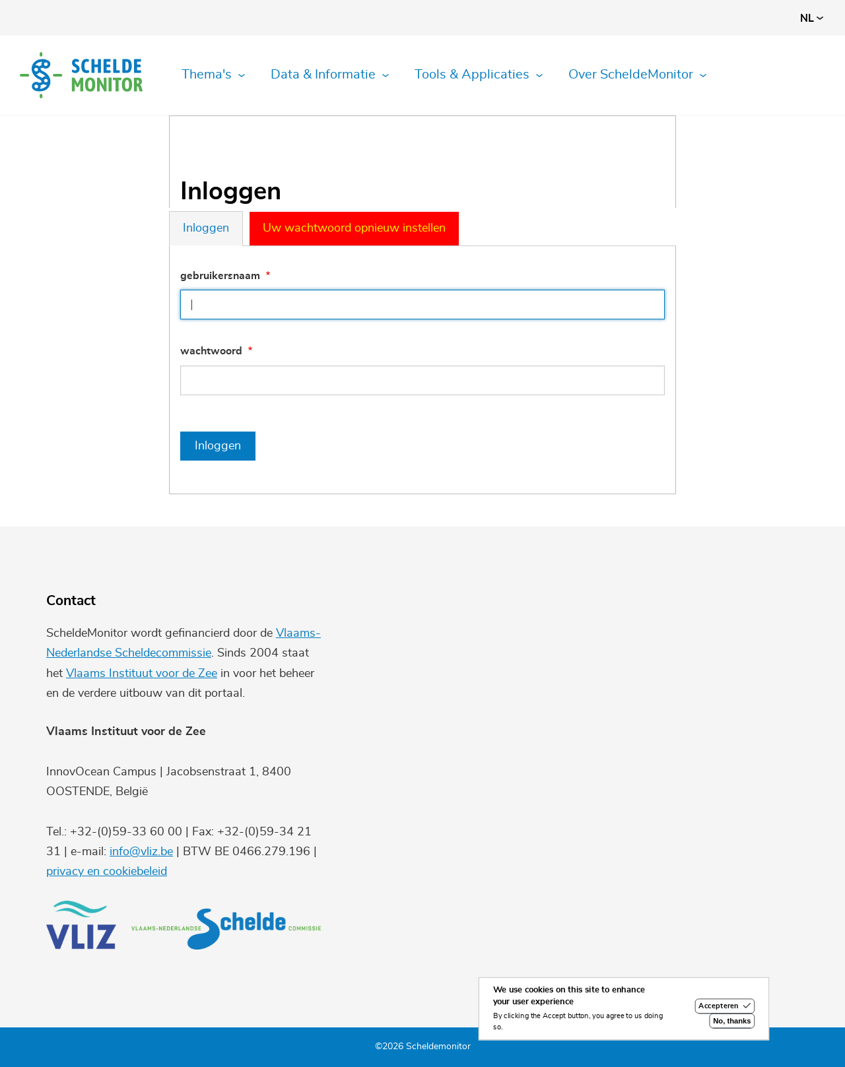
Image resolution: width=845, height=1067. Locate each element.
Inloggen (206, 228)
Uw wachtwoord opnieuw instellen (354, 228)
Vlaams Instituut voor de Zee (141, 674)
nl (811, 18)
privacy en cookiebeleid (106, 872)
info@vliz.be (141, 852)
